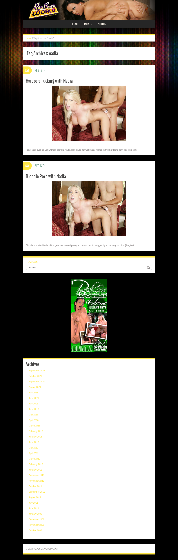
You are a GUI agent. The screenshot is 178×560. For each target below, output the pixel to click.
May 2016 (33, 414)
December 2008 (36, 519)
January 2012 (35, 470)
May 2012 (33, 447)
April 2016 (34, 420)
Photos (101, 24)
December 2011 (36, 475)
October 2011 (35, 486)
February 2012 (36, 464)
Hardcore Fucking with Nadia (49, 81)
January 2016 (35, 436)
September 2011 (37, 492)
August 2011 (35, 497)
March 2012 (34, 459)
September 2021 (37, 381)
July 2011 (33, 503)
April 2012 (34, 453)
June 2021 (34, 398)
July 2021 (33, 392)
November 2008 (36, 525)
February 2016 (36, 431)
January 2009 (35, 514)
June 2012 (34, 442)
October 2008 (35, 530)
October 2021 (35, 376)
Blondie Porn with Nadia (46, 176)
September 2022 (37, 370)
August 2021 (35, 387)
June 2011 (34, 508)
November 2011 (36, 481)
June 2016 (34, 409)
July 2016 (33, 403)
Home (75, 24)
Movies (88, 24)
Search (33, 262)
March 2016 (34, 425)
